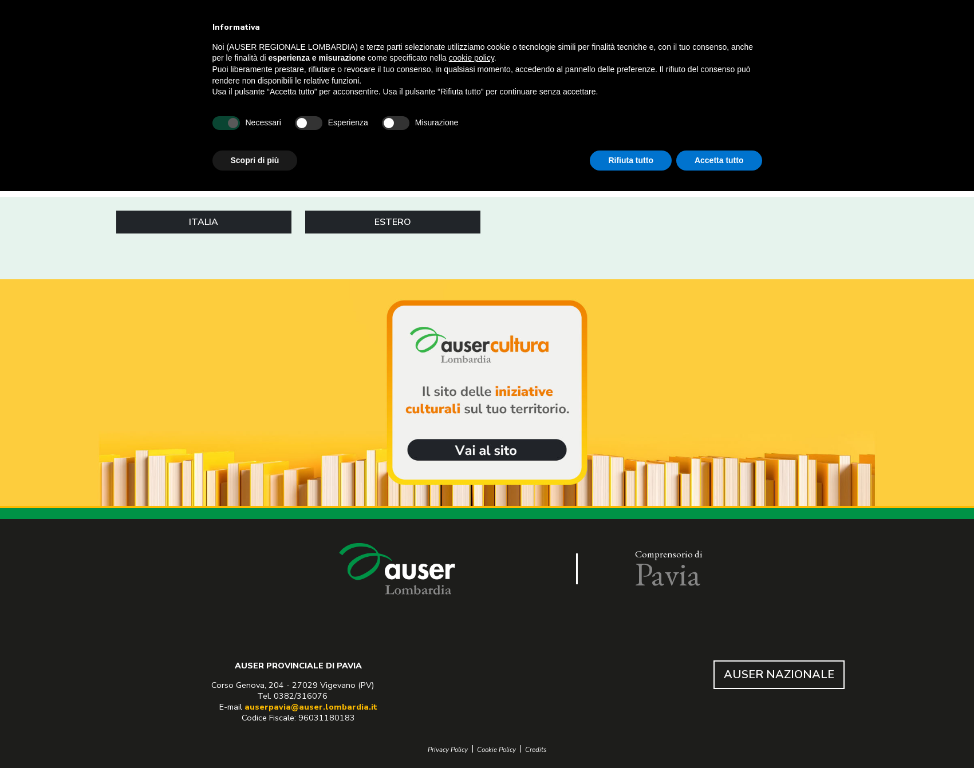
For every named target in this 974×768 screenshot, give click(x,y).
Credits (536, 750)
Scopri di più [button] (255, 160)
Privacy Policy (448, 750)
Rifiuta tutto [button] (630, 160)
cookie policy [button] (471, 57)
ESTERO (392, 222)
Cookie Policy (496, 750)
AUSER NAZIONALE (779, 674)
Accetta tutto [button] (719, 160)
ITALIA (203, 222)
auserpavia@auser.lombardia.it (311, 706)
